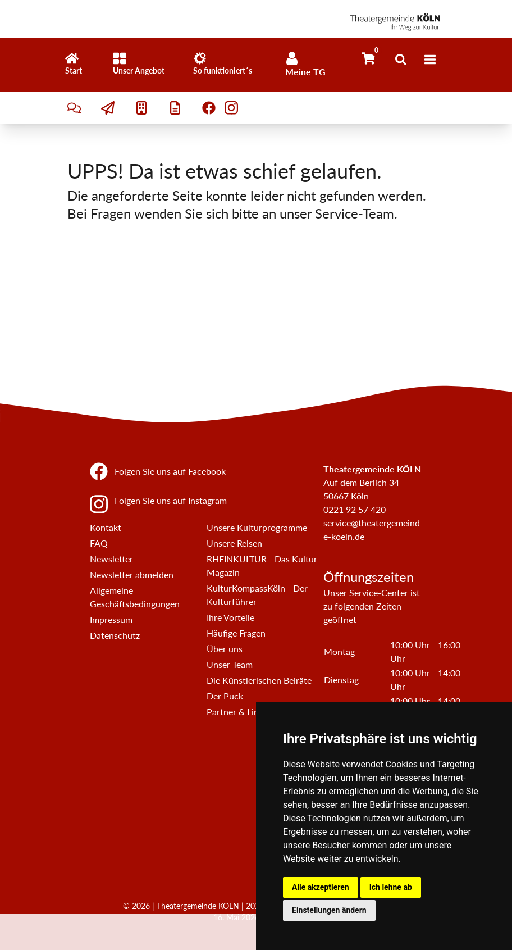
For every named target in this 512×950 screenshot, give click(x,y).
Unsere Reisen (234, 543)
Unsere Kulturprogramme (257, 527)
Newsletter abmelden (131, 574)
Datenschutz (115, 635)
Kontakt (105, 527)
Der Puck (225, 695)
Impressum (111, 619)
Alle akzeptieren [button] (320, 887)
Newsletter (111, 558)
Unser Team (230, 664)
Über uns (225, 648)
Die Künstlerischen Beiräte (259, 680)
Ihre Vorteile (230, 617)
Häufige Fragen (236, 633)
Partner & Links (237, 711)
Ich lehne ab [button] (390, 887)
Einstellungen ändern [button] (329, 910)
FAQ (99, 543)
